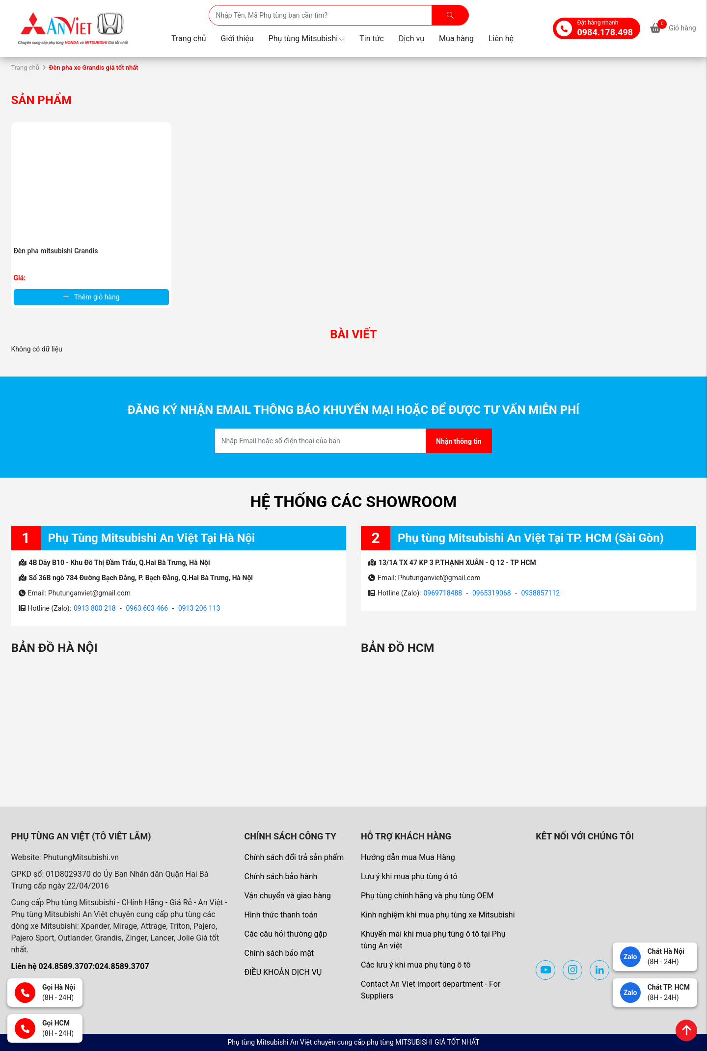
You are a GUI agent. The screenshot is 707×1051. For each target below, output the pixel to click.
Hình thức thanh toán (280, 914)
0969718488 (442, 593)
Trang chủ (188, 38)
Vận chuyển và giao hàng (287, 895)
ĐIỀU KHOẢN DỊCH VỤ (283, 972)
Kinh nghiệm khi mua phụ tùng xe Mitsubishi (438, 914)
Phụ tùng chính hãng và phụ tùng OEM (427, 895)
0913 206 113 (199, 608)
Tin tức (371, 38)
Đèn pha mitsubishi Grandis (56, 251)
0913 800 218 (95, 608)
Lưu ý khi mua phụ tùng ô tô (409, 876)
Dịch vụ (411, 38)
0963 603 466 (147, 608)
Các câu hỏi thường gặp (285, 934)
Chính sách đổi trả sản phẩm (294, 857)
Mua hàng (456, 38)
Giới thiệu (237, 38)
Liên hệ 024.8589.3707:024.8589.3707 (80, 966)
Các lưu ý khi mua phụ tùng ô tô (416, 965)
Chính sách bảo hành (280, 876)
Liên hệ (501, 38)
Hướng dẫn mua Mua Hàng (408, 857)
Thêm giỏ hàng (91, 297)
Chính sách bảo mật (279, 953)
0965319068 (491, 593)
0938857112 (540, 593)
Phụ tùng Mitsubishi (307, 38)
